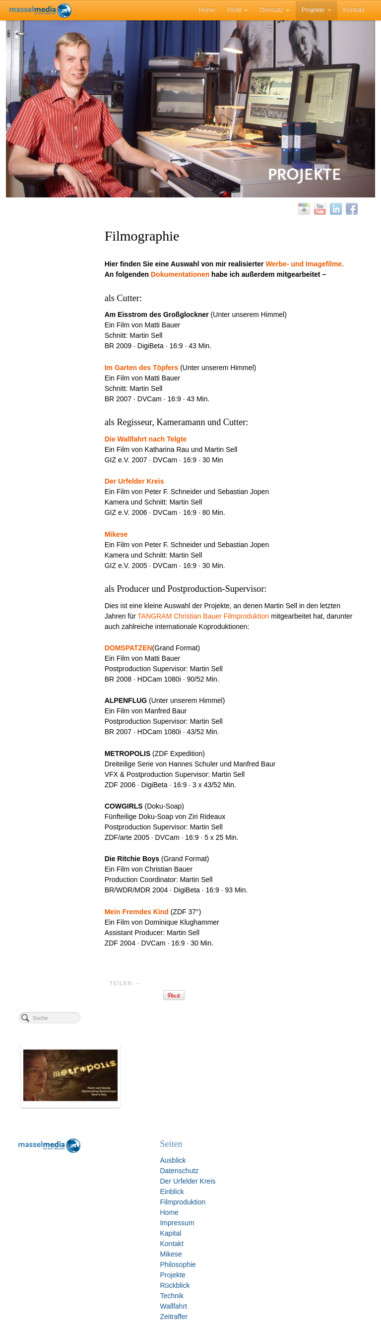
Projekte (316, 9)
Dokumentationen (207, 285)
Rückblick (104, 1279)
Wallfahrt (103, 1300)
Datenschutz (108, 1164)
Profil (237, 9)
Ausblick (102, 1154)
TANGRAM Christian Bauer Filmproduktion (252, 626)
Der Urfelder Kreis (117, 1175)
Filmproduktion (112, 1195)
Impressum (106, 1216)
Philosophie (107, 1258)
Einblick (101, 1185)
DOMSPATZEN (155, 669)
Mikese (100, 1248)
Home (207, 9)
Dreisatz (275, 9)
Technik (101, 1289)
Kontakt (354, 9)
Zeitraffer (103, 1310)
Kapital (100, 1227)
